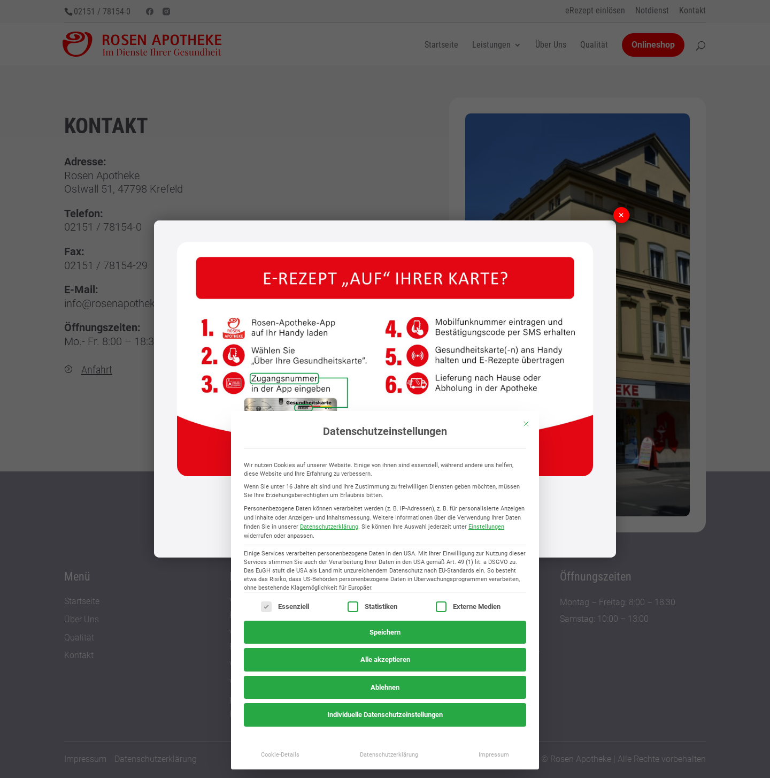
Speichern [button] (385, 632)
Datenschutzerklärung (329, 526)
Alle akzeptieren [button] (385, 659)
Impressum (494, 754)
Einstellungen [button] (486, 526)
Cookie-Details (280, 754)
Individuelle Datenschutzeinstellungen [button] (385, 715)
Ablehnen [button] (385, 687)
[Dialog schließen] (526, 423)
